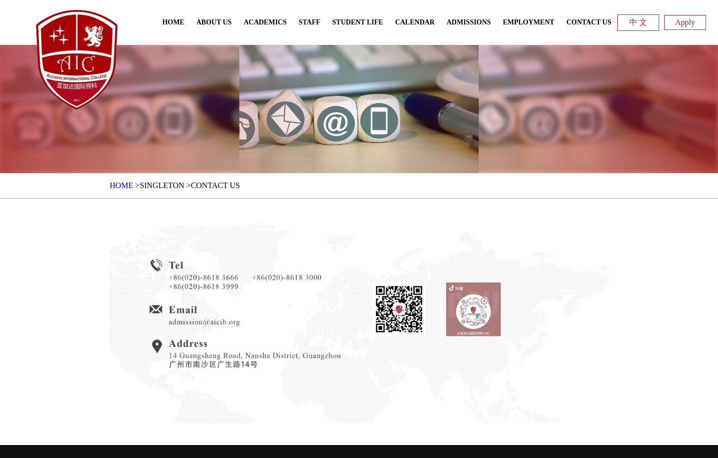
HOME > (125, 185)
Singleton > (165, 185)
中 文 (638, 22)
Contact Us (215, 185)
